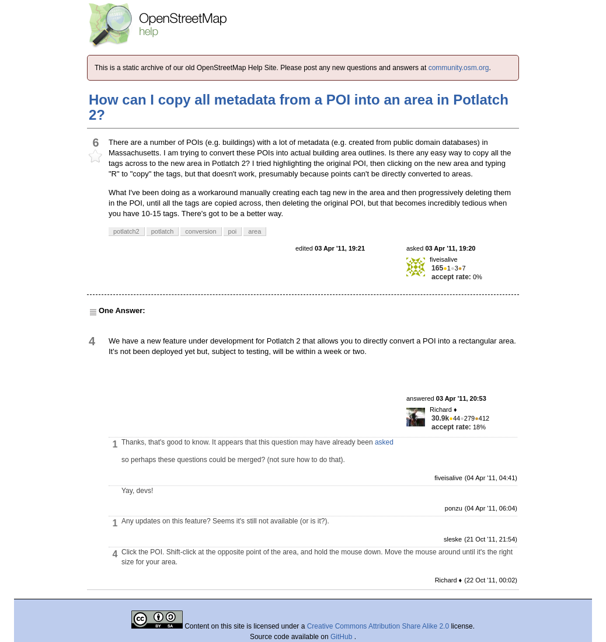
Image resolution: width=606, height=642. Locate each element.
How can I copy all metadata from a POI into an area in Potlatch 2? (299, 107)
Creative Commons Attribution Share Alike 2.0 (378, 626)
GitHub (342, 637)
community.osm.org (459, 68)
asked (384, 442)
